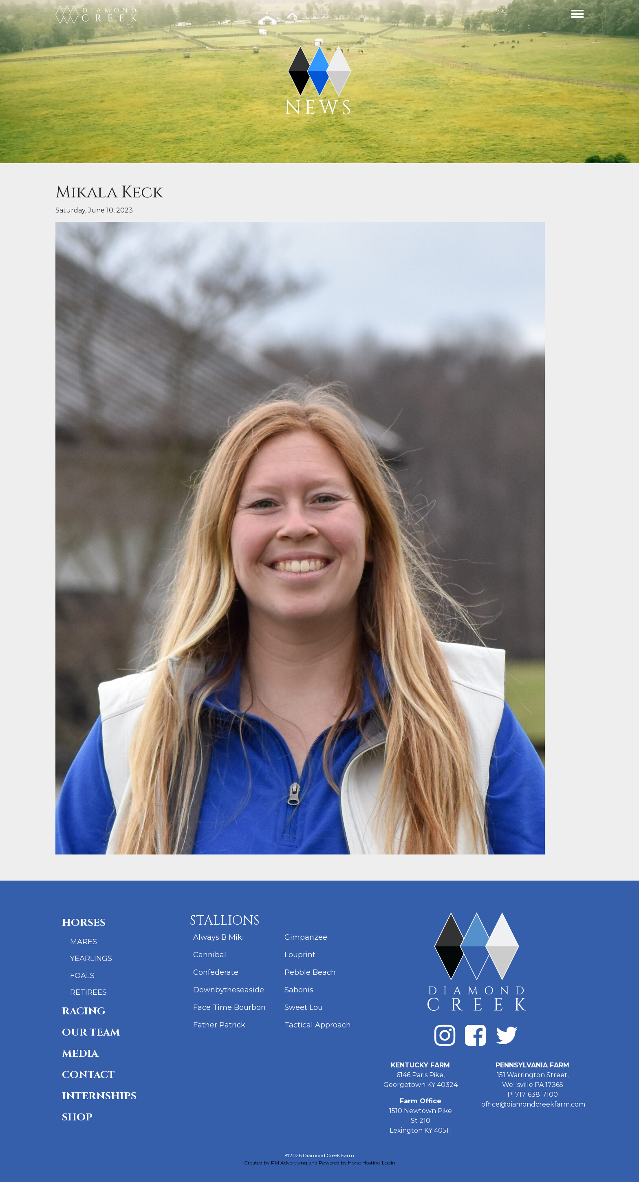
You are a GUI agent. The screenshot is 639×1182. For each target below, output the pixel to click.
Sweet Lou (303, 1007)
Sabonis (298, 989)
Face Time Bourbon (229, 1007)
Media (80, 1053)
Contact (88, 1075)
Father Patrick (219, 1024)
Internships (99, 1096)
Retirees (88, 992)
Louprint (299, 954)
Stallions (225, 921)
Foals (82, 975)
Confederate (215, 972)
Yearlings (91, 958)
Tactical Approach (317, 1024)
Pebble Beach (310, 972)
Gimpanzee (305, 937)
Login (388, 1163)
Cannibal (209, 954)
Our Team (91, 1032)
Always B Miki (218, 937)
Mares (83, 941)
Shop (77, 1117)
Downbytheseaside (228, 989)
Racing (84, 1011)
